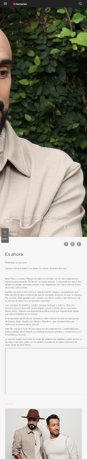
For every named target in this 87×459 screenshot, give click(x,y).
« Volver (9, 404)
